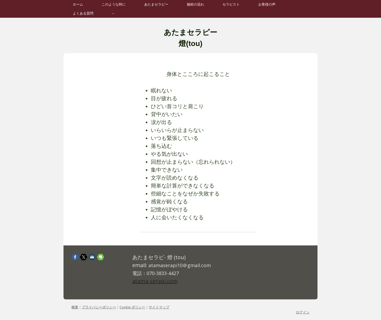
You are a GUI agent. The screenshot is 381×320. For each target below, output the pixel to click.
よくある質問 (83, 13)
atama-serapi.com (155, 281)
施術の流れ (195, 4)
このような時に (114, 4)
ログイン (303, 312)
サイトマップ (159, 307)
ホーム (78, 4)
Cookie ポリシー (132, 307)
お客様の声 (266, 4)
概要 (74, 307)
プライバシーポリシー (99, 307)
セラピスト (231, 4)
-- (113, 13)
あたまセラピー (156, 4)
